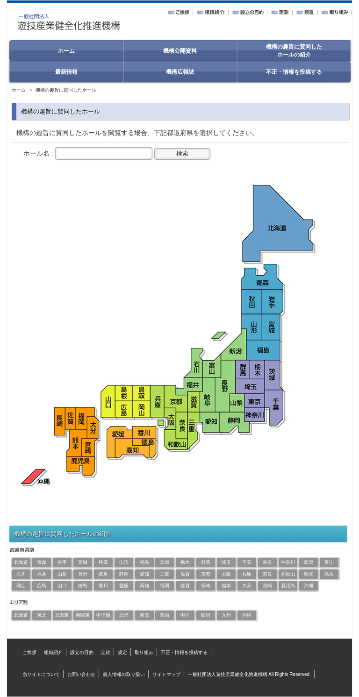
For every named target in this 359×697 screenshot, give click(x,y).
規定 (122, 652)
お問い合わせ (81, 674)
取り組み (144, 652)
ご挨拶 (29, 652)
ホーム (19, 89)
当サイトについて (41, 674)
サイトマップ (166, 674)
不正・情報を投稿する (184, 652)
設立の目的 (81, 652)
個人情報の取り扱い (124, 674)
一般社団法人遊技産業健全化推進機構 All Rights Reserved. (249, 674)
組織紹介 (53, 652)
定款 (105, 652)
